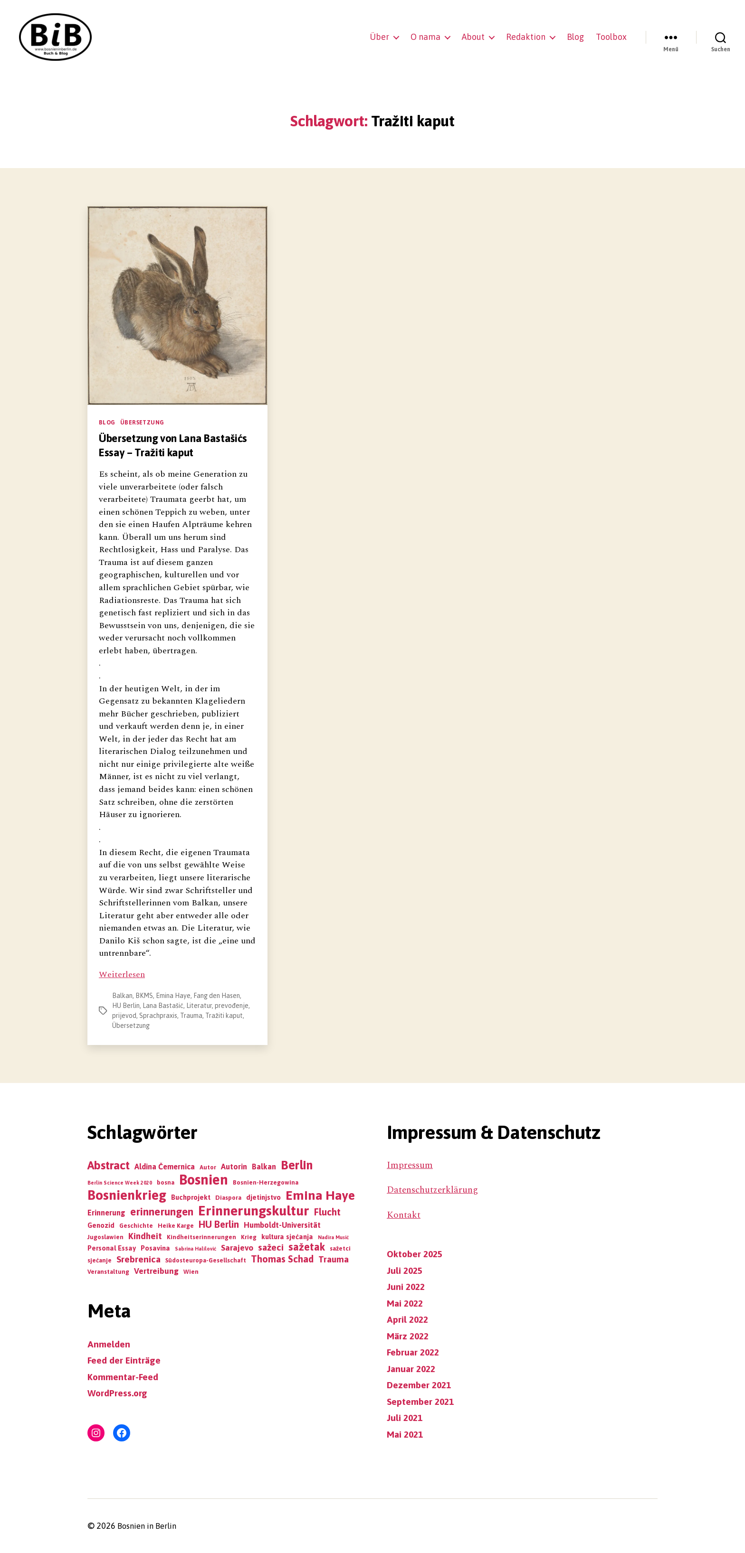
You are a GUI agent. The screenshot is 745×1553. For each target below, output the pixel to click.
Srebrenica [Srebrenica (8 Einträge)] (138, 1259)
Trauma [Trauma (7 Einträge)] (333, 1259)
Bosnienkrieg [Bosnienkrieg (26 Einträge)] (126, 1195)
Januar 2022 (413, 1368)
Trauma (191, 1015)
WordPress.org (119, 1393)
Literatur (199, 1005)
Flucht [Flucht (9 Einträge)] (327, 1211)
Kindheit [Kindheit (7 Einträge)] (145, 1236)
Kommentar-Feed (125, 1376)
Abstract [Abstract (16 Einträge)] (108, 1165)
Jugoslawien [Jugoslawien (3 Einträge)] (105, 1237)
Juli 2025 (405, 1270)
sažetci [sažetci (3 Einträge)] (340, 1248)
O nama (425, 37)
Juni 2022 (407, 1286)
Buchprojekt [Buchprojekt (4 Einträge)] (190, 1197)
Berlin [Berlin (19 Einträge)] (297, 1165)
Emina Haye (173, 995)
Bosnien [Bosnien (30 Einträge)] (203, 1179)
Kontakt (404, 1215)
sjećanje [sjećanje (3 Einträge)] (99, 1260)
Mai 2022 (406, 1302)
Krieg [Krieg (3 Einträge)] (249, 1237)
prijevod (124, 1015)
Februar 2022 (415, 1352)
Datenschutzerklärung (435, 1190)
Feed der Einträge (126, 1360)
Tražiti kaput (224, 1015)
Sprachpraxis (158, 1015)
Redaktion (525, 37)
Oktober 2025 (417, 1254)
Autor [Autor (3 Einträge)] (208, 1167)
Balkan (122, 995)
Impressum (411, 1165)
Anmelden (109, 1343)
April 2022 (408, 1319)
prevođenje (231, 1005)
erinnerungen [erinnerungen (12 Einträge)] (161, 1211)
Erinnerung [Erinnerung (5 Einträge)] (106, 1212)
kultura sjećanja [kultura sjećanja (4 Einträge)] (287, 1237)
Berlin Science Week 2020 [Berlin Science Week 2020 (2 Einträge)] (119, 1183)
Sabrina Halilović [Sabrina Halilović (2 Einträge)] (195, 1249)
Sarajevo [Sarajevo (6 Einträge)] (237, 1247)
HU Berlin (126, 1005)
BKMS (144, 995)
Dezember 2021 (421, 1385)
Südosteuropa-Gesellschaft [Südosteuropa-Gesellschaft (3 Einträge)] (205, 1260)
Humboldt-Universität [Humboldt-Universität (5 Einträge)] (282, 1225)
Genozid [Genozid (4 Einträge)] (101, 1225)
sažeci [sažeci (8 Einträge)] (271, 1247)
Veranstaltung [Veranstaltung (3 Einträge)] (108, 1271)
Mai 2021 (406, 1434)
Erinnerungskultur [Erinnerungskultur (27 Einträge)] (253, 1210)
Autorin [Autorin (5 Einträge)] (234, 1166)
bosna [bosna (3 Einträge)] (165, 1182)
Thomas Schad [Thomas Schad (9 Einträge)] (282, 1258)
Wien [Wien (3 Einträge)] (191, 1271)
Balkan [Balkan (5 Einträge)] (264, 1166)
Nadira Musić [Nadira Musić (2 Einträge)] (333, 1237)
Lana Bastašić (163, 1005)
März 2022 (409, 1335)
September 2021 (423, 1401)
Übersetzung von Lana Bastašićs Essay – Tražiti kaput (177, 445)
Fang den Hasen (216, 995)
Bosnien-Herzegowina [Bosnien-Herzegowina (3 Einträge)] (265, 1182)
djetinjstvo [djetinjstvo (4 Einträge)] (263, 1197)
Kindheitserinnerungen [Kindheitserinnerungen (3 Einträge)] (201, 1237)
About (473, 37)
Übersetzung (142, 422)
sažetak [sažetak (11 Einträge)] (306, 1247)
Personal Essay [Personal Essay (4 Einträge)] (111, 1248)
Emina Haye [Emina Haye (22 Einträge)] (320, 1195)
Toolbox (611, 37)
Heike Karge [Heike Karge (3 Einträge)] (176, 1225)
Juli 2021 (405, 1417)
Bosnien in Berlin (149, 1526)
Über (379, 37)
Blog (575, 37)
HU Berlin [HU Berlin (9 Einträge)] (219, 1224)
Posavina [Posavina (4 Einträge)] (155, 1248)
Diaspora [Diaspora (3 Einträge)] (228, 1197)
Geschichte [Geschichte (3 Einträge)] (136, 1225)
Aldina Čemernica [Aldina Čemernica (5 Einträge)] (164, 1166)
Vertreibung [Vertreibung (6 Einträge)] (156, 1271)
